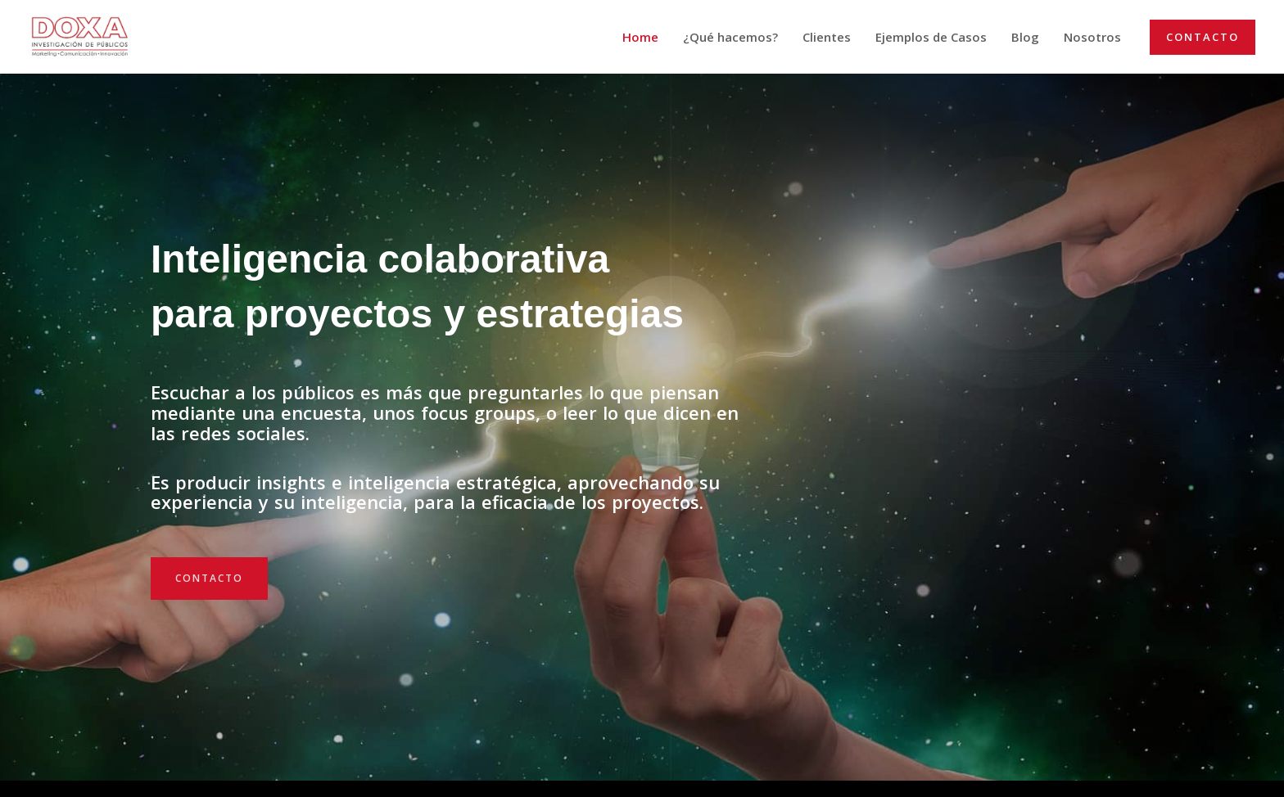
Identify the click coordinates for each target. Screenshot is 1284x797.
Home (640, 37)
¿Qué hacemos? (730, 37)
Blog (1025, 37)
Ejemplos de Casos (931, 37)
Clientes (826, 37)
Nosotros (1092, 37)
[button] (1202, 37)
